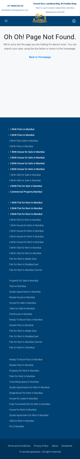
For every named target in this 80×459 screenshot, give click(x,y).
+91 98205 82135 (15, 6)
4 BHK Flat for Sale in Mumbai (26, 186)
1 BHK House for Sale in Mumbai (27, 152)
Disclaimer (67, 445)
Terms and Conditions (19, 445)
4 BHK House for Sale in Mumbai (27, 169)
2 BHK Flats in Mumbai (22, 135)
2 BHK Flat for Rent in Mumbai (26, 208)
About (55, 445)
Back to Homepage (40, 57)
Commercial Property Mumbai (26, 191)
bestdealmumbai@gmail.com (15, 10)
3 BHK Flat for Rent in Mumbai (26, 214)
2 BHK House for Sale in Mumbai (27, 157)
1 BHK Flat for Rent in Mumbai (26, 202)
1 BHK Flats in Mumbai (22, 129)
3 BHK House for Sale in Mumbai (27, 163)
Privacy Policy (41, 445)
